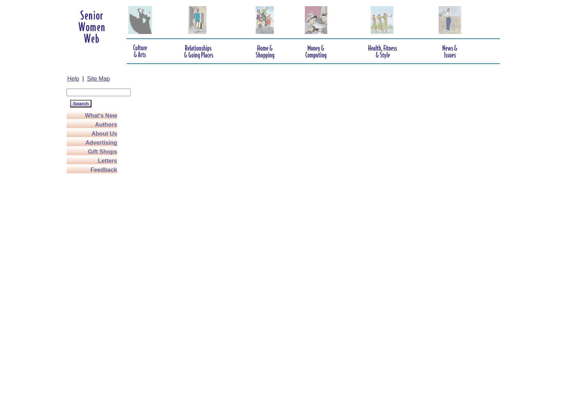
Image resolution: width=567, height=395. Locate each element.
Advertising (101, 143)
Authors (106, 125)
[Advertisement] (95, 282)
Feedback (103, 170)
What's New (101, 115)
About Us (104, 134)
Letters (107, 161)
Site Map (98, 79)
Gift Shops (102, 152)
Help (73, 79)
